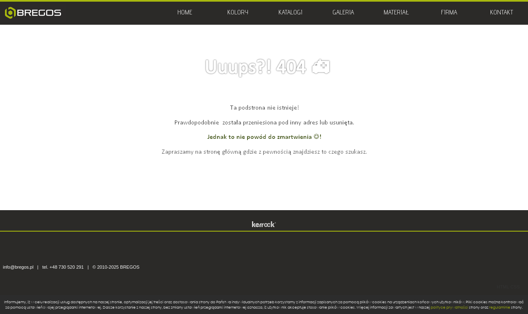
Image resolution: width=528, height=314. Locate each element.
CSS (515, 286)
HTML (503, 286)
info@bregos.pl (18, 267)
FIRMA (449, 13)
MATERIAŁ (396, 13)
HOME (184, 13)
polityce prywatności (449, 307)
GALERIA (343, 13)
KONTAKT (501, 13)
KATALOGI (290, 13)
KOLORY (237, 13)
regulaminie (499, 307)
